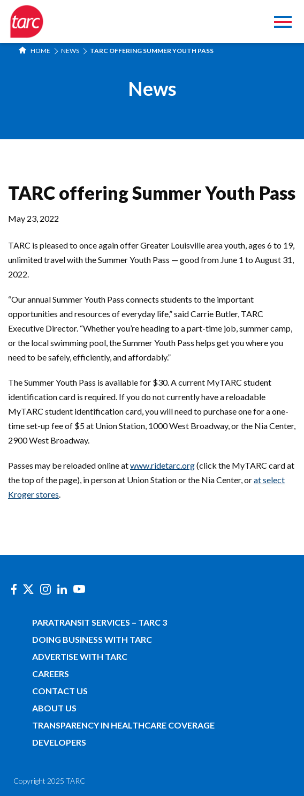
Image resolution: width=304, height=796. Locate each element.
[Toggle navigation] (283, 23)
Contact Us (60, 691)
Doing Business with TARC (92, 639)
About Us (54, 708)
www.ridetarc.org (162, 465)
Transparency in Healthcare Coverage (123, 725)
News (70, 51)
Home (34, 51)
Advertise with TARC (79, 656)
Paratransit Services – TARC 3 (99, 622)
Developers (59, 742)
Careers (50, 674)
